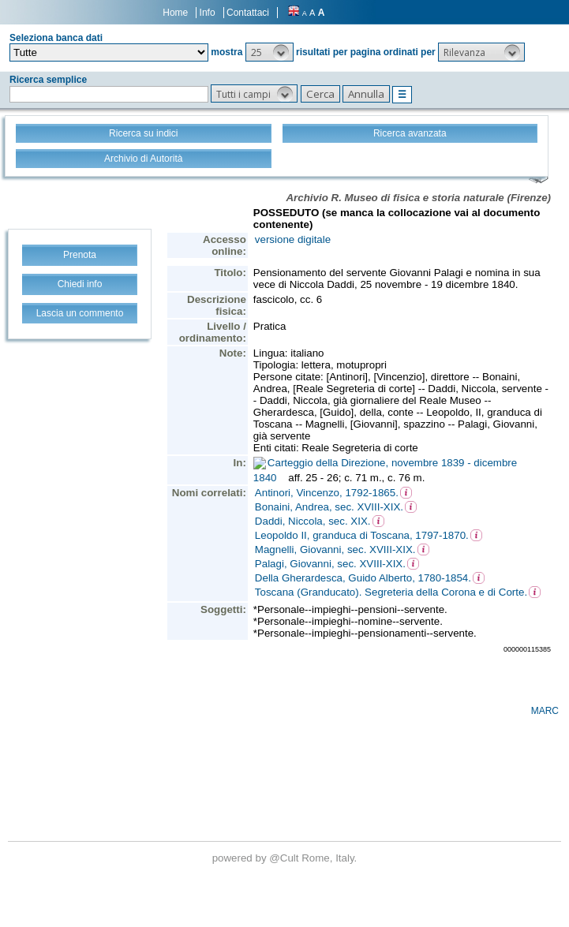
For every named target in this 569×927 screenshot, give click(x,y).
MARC (545, 710)
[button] (269, 52)
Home (175, 12)
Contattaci (247, 12)
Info (207, 12)
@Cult (285, 858)
